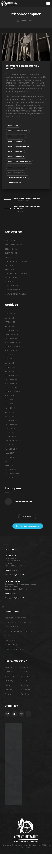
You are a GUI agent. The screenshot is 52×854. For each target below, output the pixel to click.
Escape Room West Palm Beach (19, 162)
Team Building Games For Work (27, 198)
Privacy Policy (12, 645)
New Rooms (10, 269)
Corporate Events (13, 245)
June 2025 (10, 359)
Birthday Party (12, 241)
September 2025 (12, 347)
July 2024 (9, 400)
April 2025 (10, 367)
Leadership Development (17, 261)
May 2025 (9, 363)
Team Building (12, 286)
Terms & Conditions (14, 649)
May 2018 (9, 445)
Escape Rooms (12, 249)
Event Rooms (11, 253)
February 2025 (12, 375)
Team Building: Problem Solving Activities (27, 208)
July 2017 (9, 453)
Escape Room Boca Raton (17, 131)
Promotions (10, 282)
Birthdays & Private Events (18, 631)
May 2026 (9, 318)
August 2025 (11, 351)
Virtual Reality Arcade (16, 294)
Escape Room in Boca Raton (18, 146)
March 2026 (11, 326)
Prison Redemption (15, 172)
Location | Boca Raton (16, 618)
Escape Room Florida (16, 136)
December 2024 (12, 379)
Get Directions (11, 570)
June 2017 (9, 457)
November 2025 (12, 343)
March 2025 (11, 371)
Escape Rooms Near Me (16, 167)
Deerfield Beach (13, 581)
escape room (13, 126)
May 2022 (9, 433)
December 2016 (12, 474)
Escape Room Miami (15, 151)
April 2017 (10, 465)
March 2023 (11, 416)
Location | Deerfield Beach (18, 622)
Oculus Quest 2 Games (16, 274)
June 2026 (10, 314)
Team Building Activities (17, 177)
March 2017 (10, 469)
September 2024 (12, 392)
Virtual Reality (12, 290)
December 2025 (12, 338)
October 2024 (11, 388)
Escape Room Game (15, 141)
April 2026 (10, 322)
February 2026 (12, 330)
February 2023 (12, 420)
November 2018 (12, 441)
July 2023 (10, 404)
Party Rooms (11, 278)
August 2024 (11, 396)
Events (8, 257)
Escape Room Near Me (16, 156)
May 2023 (9, 412)
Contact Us (10, 640)
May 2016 (9, 478)
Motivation (10, 265)
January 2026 (12, 334)
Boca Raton (10, 556)
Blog (7, 636)
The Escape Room (14, 182)
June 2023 (10, 408)
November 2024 (12, 384)
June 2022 (10, 429)
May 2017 (9, 461)
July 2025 (10, 355)
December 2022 (12, 424)
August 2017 (11, 449)
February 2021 (12, 437)
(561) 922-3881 (18, 575)
